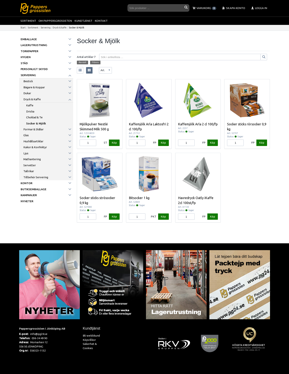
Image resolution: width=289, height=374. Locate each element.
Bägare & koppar (34, 87)
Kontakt (101, 20)
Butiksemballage (33, 189)
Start (23, 27)
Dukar (27, 93)
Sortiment (28, 20)
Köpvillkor (89, 339)
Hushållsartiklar (33, 141)
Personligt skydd (34, 69)
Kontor (26, 183)
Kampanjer (29, 195)
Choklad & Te (34, 117)
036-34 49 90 (39, 338)
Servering (46, 27)
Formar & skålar (33, 129)
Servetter (29, 165)
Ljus (25, 153)
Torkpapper (29, 51)
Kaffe (29, 105)
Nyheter (27, 201)
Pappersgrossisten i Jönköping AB (42, 328)
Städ (24, 63)
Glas (26, 135)
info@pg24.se (38, 333)
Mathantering (32, 159)
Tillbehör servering (35, 177)
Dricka (30, 111)
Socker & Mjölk (36, 123)
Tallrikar (28, 171)
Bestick (28, 81)
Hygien (26, 57)
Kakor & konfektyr (35, 147)
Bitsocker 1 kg (139, 198)
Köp (114, 142)
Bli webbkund (91, 335)
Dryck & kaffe (60, 27)
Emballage (29, 39)
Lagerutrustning (34, 45)
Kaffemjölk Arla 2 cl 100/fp (198, 124)
